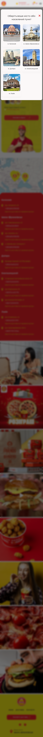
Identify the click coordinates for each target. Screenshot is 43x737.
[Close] (39, 16)
